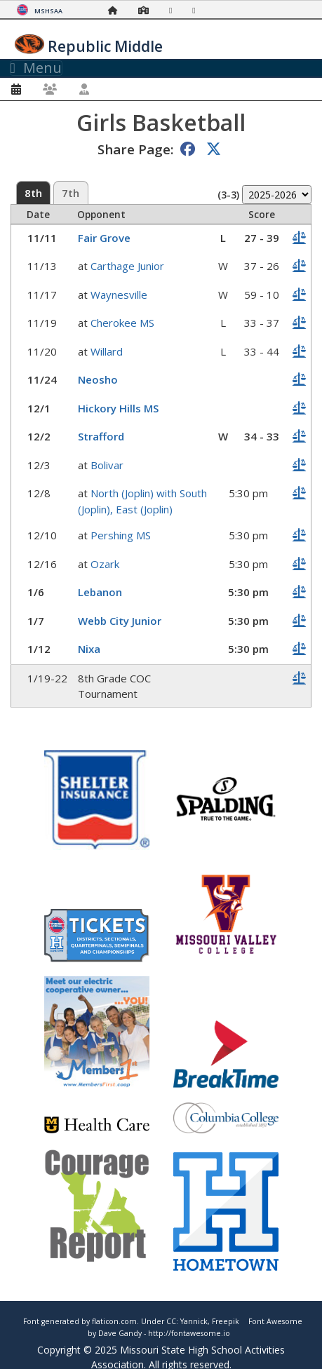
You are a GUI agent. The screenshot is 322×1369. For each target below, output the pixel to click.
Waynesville (118, 295)
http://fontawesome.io (189, 1333)
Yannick (194, 1321)
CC (171, 1321)
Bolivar (106, 465)
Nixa (89, 649)
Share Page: (135, 149)
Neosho (98, 379)
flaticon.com (114, 1321)
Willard (106, 351)
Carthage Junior (127, 266)
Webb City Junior (119, 621)
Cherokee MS (122, 323)
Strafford (101, 436)
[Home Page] (116, 10)
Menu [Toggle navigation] (36, 68)
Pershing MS (120, 535)
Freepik (225, 1321)
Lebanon (100, 592)
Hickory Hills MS (118, 408)
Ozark (104, 564)
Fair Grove (104, 238)
